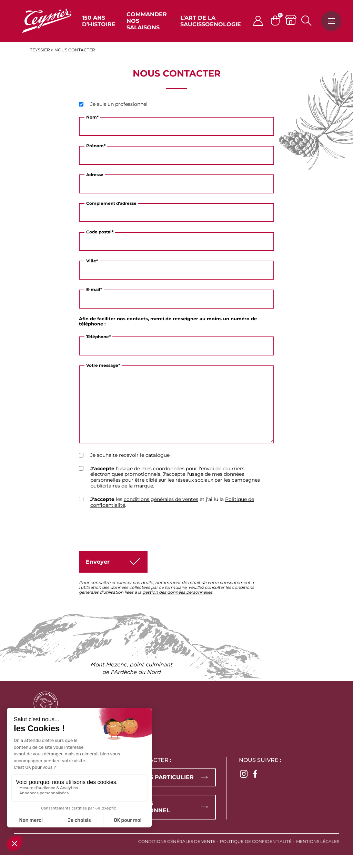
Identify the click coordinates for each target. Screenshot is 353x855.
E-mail (94, 289)
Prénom (95, 145)
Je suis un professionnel (119, 104)
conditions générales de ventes (161, 499)
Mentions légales (317, 841)
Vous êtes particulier (157, 777)
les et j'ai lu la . (172, 502)
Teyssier (40, 49)
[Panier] (278, 21)
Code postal (99, 232)
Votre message (103, 365)
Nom (92, 117)
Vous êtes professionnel (145, 807)
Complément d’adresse (111, 203)
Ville (92, 261)
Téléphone (98, 336)
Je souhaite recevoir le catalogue (130, 455)
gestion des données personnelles (177, 592)
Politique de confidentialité (256, 841)
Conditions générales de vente (176, 841)
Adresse (94, 174)
